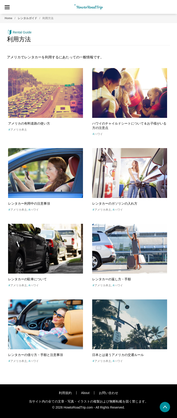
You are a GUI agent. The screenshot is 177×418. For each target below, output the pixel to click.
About (85, 393)
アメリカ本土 (18, 129)
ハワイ (98, 134)
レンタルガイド (27, 18)
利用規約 (65, 393)
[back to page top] (165, 407)
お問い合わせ (108, 393)
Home (8, 18)
